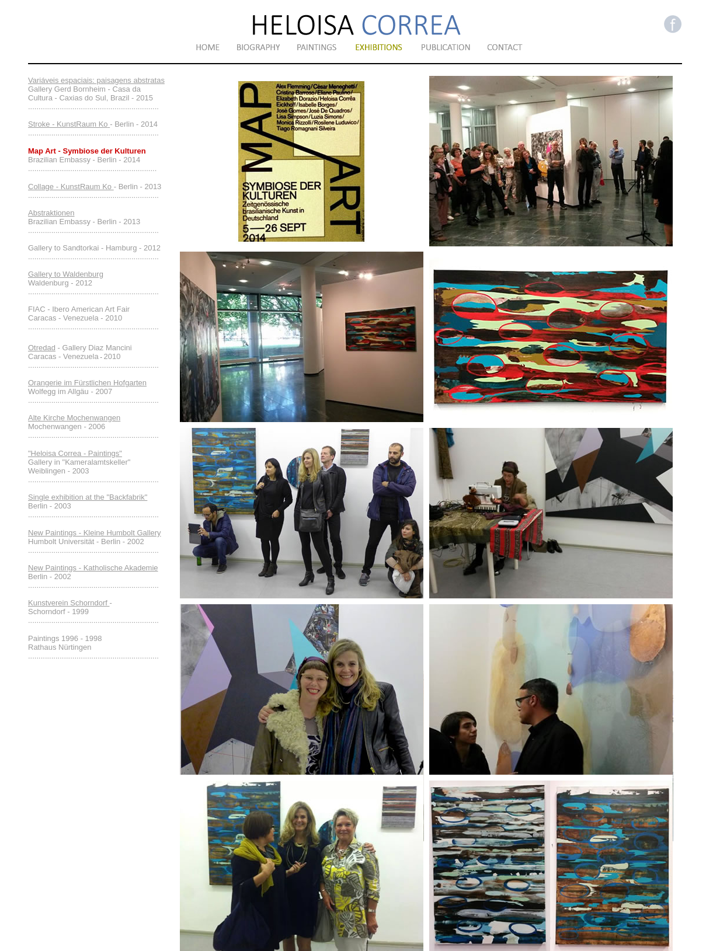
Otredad (41, 347)
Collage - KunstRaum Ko (71, 186)
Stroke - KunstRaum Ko (68, 124)
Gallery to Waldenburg (65, 274)
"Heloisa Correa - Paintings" (75, 453)
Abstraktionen (51, 212)
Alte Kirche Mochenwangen (74, 417)
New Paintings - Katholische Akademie (93, 567)
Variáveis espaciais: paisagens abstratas (96, 80)
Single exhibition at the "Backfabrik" (87, 497)
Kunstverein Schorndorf (68, 602)
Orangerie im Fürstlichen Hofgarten (87, 382)
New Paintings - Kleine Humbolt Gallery (94, 532)
